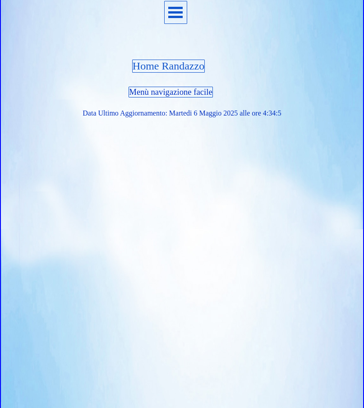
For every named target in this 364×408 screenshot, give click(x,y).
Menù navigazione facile (170, 92)
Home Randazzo (168, 66)
